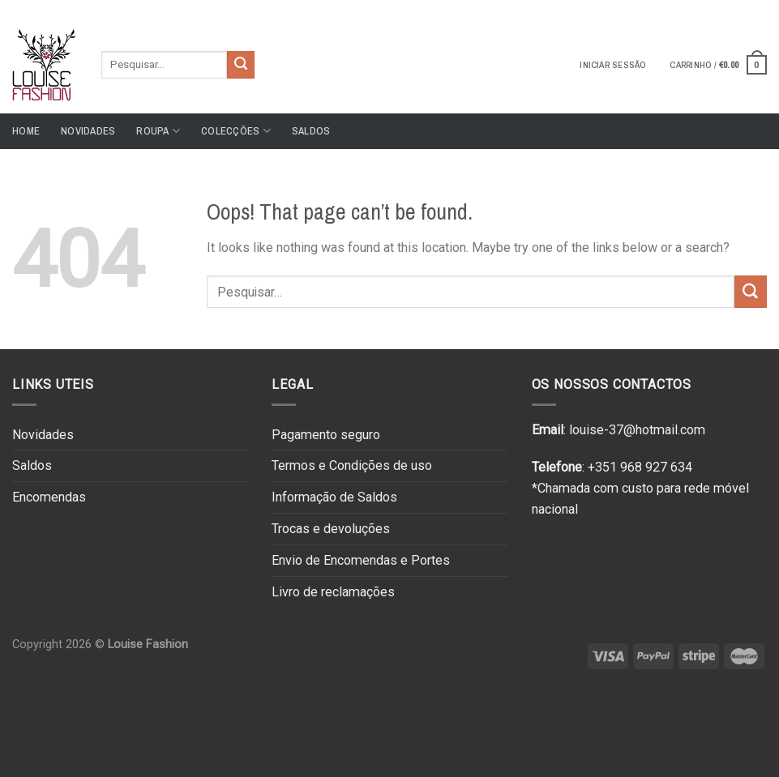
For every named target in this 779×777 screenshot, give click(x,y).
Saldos (311, 131)
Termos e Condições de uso (352, 465)
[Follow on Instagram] (743, 7)
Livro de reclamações (333, 592)
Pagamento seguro (326, 434)
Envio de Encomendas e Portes (361, 560)
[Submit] (241, 65)
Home (26, 131)
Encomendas (49, 497)
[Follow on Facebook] (728, 7)
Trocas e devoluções (331, 528)
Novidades (88, 131)
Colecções (236, 131)
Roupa (158, 131)
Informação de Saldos (334, 497)
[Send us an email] (759, 7)
